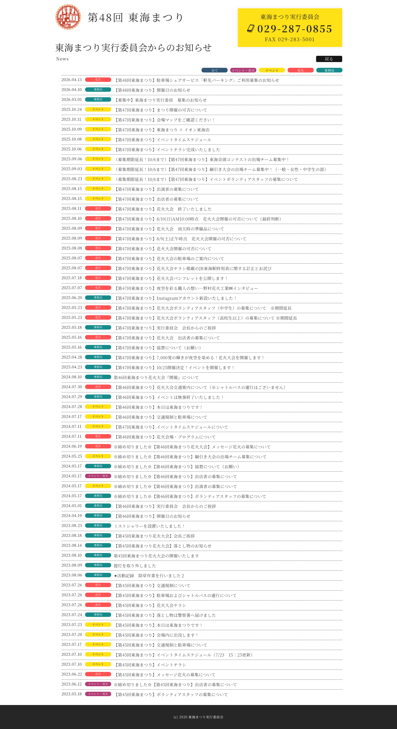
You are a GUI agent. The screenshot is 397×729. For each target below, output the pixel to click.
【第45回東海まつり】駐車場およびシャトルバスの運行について (175, 595)
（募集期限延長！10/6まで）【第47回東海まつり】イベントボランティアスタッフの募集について (206, 179)
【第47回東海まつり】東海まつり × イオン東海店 (162, 130)
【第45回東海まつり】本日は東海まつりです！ (158, 625)
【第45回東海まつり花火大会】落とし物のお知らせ (163, 546)
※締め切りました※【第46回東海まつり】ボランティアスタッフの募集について (190, 496)
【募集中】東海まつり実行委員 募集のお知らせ (160, 100)
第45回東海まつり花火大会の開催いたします (156, 556)
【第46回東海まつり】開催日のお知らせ (152, 516)
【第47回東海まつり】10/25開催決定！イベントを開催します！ (174, 367)
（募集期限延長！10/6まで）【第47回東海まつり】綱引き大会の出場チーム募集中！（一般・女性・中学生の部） (221, 169)
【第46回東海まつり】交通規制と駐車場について (161, 417)
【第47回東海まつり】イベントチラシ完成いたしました (167, 150)
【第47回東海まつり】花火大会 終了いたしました (163, 209)
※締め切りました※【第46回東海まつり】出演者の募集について (177, 486)
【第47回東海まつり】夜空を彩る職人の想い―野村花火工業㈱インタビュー (186, 288)
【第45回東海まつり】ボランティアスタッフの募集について (171, 694)
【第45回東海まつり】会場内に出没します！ (156, 635)
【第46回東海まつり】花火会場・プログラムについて (165, 437)
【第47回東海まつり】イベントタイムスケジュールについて (171, 427)
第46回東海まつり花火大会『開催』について (156, 377)
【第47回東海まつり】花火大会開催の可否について (163, 249)
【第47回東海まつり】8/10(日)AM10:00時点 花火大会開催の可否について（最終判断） (198, 219)
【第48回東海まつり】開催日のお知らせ (152, 90)
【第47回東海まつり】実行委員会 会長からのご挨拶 (165, 328)
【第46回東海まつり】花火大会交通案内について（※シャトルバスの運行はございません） (201, 387)
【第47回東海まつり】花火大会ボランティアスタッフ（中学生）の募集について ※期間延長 (203, 308)
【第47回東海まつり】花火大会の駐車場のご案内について (169, 259)
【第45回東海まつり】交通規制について (152, 585)
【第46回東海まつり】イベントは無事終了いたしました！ (169, 397)
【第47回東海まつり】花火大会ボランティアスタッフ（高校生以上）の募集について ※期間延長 (205, 318)
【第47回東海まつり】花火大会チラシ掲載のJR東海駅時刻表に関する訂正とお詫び (193, 268)
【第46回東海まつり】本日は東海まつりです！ (158, 407)
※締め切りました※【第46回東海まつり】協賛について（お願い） (177, 467)
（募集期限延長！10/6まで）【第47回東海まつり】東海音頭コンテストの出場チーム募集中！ (202, 159)
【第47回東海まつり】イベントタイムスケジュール (162, 140)
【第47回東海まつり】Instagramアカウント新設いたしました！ (176, 298)
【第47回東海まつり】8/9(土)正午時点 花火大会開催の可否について (180, 239)
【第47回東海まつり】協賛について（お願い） (158, 348)
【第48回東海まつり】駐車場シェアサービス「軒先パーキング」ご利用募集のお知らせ (197, 80)
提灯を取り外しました (135, 566)
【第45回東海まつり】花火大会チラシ (150, 605)
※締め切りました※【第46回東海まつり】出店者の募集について (175, 476)
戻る (329, 59)
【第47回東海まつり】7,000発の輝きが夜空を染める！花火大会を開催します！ (189, 358)
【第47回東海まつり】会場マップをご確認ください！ (165, 120)
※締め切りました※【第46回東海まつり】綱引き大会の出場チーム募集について (190, 457)
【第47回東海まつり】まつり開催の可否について (161, 110)
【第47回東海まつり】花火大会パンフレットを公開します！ (171, 278)
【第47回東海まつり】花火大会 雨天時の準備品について (169, 229)
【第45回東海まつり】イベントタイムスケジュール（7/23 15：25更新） (184, 655)
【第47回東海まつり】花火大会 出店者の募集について (167, 338)
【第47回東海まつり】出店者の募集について (156, 199)
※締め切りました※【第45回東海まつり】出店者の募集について (175, 685)
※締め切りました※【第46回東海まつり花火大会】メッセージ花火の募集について (192, 447)
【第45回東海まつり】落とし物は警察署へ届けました (165, 615)
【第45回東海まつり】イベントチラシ (150, 665)
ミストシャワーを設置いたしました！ (150, 526)
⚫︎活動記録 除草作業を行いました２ (149, 576)
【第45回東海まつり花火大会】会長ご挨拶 (154, 536)
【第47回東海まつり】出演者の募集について (158, 189)
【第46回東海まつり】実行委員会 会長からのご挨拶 (165, 506)
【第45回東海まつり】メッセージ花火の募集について (165, 675)
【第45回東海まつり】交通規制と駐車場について (161, 645)
